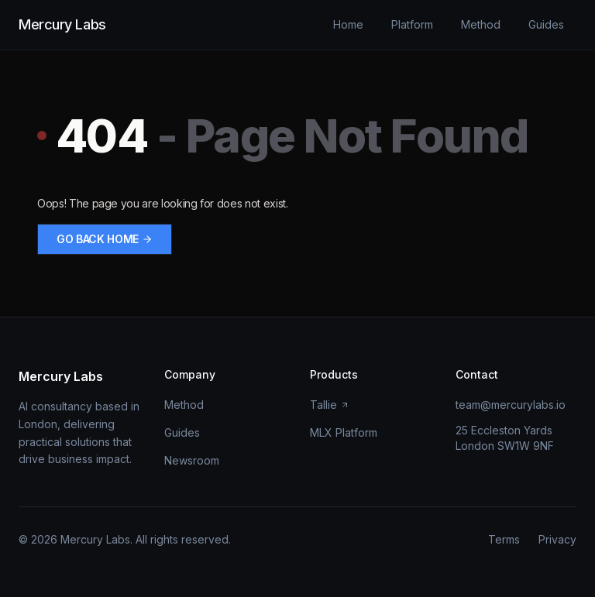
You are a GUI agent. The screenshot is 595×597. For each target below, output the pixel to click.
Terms (504, 539)
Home (348, 24)
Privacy (557, 539)
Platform (412, 24)
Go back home (105, 238)
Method (480, 24)
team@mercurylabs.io (511, 404)
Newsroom (191, 460)
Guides (546, 24)
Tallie (329, 404)
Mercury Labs (62, 24)
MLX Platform (343, 432)
